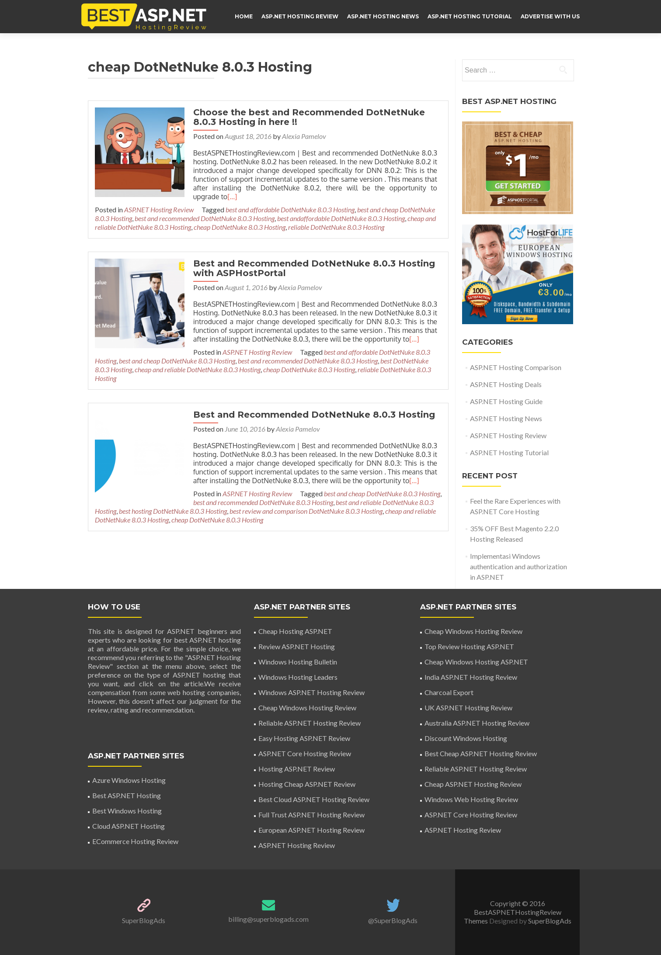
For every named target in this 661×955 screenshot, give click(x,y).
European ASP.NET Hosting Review (311, 830)
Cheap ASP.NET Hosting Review (473, 784)
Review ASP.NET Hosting (296, 646)
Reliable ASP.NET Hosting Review (309, 723)
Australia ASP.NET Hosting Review (476, 723)
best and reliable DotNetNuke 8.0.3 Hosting (297, 493)
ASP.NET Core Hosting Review (304, 753)
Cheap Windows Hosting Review (307, 707)
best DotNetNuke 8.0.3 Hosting (320, 360)
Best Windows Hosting (127, 810)
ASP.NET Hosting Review (299, 16)
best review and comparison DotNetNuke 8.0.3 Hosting (211, 502)
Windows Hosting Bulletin (297, 661)
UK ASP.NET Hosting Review (468, 707)
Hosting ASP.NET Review (296, 769)
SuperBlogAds (143, 920)
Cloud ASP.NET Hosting (128, 826)
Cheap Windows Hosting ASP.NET (476, 661)
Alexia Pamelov (302, 136)
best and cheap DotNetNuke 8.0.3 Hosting (380, 485)
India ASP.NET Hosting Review (470, 677)
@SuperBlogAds (392, 920)
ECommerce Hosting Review (135, 841)
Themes (476, 921)
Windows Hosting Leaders (297, 677)
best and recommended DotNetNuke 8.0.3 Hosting (205, 218)
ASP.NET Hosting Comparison (515, 367)
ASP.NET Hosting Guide (506, 401)
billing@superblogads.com (268, 919)
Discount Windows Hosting (465, 738)
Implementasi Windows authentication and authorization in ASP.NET (518, 566)
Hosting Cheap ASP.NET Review (306, 784)
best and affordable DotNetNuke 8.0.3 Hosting (290, 209)
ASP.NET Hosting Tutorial (470, 16)
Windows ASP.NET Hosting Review (311, 692)
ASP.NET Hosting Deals (506, 384)
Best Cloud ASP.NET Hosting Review (313, 799)
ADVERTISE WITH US (550, 16)
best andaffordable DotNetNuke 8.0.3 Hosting (341, 218)
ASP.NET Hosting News (383, 16)
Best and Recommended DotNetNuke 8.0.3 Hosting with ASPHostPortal (312, 268)
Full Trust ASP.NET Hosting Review (311, 814)
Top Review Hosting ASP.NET (469, 646)
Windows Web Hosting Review (471, 799)
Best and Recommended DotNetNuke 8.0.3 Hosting (312, 406)
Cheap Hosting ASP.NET (295, 631)
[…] (202, 196)
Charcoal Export (448, 692)
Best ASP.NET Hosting (126, 795)
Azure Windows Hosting (129, 780)
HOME (244, 16)
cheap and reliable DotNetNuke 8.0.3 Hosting (353, 502)
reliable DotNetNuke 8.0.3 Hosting (336, 227)
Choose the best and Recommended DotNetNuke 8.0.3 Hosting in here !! (307, 117)
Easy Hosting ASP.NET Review (304, 738)
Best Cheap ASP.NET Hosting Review (480, 753)
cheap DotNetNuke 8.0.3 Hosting (239, 227)
